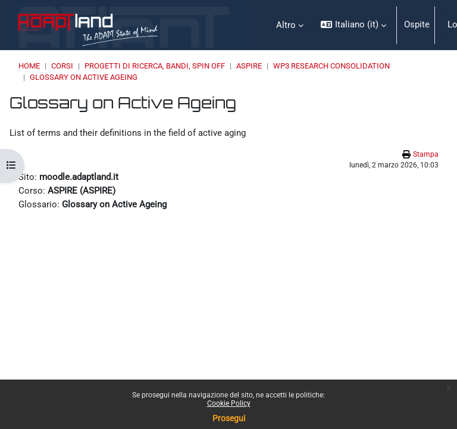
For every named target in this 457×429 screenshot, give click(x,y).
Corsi (62, 65)
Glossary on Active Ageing (83, 77)
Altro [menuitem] (286, 25)
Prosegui (228, 418)
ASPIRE (249, 65)
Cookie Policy (229, 403)
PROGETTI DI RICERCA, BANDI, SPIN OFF (154, 65)
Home (29, 65)
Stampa (426, 154)
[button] (353, 25)
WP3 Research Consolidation (331, 65)
